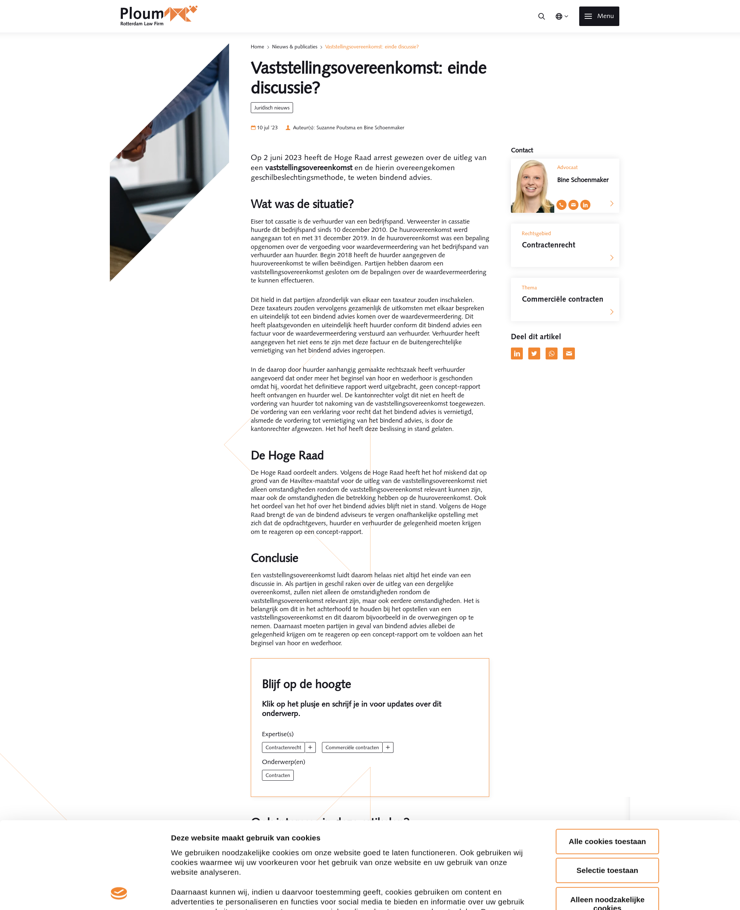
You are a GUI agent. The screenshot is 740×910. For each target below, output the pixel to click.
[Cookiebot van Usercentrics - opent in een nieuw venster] (119, 859)
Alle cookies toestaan (607, 720)
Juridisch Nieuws (271, 107)
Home (257, 46)
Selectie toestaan (607, 749)
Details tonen (195, 859)
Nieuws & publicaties (294, 46)
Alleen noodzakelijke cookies (607, 782)
